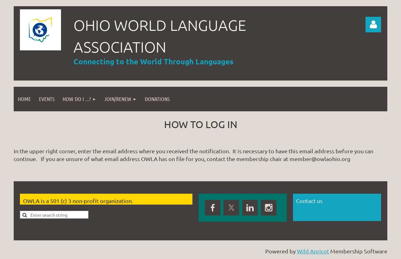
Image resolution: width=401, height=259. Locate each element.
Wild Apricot (313, 251)
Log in (373, 24)
